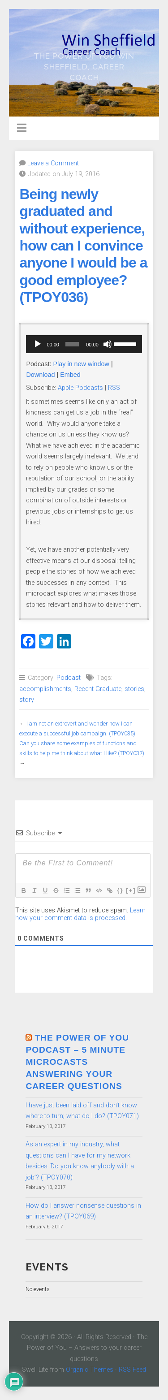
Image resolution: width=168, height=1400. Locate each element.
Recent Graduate (97, 689)
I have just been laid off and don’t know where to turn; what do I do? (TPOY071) (82, 1111)
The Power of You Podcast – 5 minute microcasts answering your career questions (77, 1062)
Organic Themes (89, 1370)
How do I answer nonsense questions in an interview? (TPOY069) (83, 1211)
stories (134, 689)
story (26, 700)
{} (120, 890)
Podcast (68, 678)
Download (40, 374)
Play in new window (81, 363)
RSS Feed (132, 1370)
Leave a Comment (53, 163)
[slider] (72, 344)
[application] (84, 344)
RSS (114, 388)
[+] (131, 890)
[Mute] (107, 344)
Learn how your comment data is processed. (80, 914)
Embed (70, 374)
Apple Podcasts (80, 388)
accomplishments (45, 689)
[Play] (37, 344)
